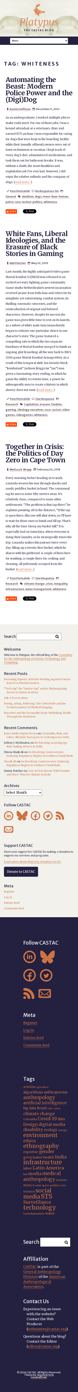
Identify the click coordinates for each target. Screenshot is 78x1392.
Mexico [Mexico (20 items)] (28, 1185)
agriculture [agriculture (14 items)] (42, 1087)
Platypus (39, 22)
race (18, 201)
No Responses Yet (47, 191)
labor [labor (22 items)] (27, 1168)
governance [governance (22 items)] (32, 1157)
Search (10, 636)
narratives (37, 409)
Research (12, 404)
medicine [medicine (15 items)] (61, 1180)
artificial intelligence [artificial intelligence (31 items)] (45, 1102)
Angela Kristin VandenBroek (42, 1376)
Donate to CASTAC (21, 872)
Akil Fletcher (18, 263)
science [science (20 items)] (29, 1191)
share (13, 211)
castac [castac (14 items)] (57, 1108)
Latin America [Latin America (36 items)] (48, 1168)
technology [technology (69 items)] (39, 1207)
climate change (34, 583)
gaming (11, 409)
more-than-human (55, 196)
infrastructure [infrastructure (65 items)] (42, 1162)
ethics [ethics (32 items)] (29, 1140)
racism (56, 409)
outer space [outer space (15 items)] (42, 1185)
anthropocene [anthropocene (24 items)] (56, 1092)
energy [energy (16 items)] (62, 1130)
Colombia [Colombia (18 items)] (30, 1119)
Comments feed (14, 908)
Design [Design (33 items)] (30, 1124)
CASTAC (30, 1267)
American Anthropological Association (44, 1281)
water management (38, 589)
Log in (8, 897)
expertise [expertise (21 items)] (30, 1152)
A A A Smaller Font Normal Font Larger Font (39, 41)
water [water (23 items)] (50, 1213)
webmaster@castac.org (47, 1329)
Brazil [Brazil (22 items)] (42, 1108)
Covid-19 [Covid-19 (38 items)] (47, 1118)
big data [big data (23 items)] (29, 1108)
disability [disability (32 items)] (33, 1129)
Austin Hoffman (20, 109)
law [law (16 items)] (25, 1174)
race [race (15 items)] (63, 1185)
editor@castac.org (43, 1346)
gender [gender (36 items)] (46, 1151)
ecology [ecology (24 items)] (50, 1130)
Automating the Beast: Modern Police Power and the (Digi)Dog (39, 90)
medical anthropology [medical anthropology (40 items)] (42, 1176)
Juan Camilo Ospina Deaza (20, 733)
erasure (45, 404)
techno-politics (32, 201)
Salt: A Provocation (15, 697)
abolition (28, 196)
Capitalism (31, 404)
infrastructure (15, 589)
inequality (60, 583)
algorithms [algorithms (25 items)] (33, 1092)
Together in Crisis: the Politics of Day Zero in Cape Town (35, 453)
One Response (44, 398)
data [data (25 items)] (61, 1119)
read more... (23, 182)
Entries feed (11, 902)
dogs (38, 196)
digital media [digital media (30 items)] (52, 1124)
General (11, 196)
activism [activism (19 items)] (29, 1087)
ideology (23, 409)
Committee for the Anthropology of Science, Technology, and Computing (38, 658)
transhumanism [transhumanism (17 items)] (34, 1213)
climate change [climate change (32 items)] (39, 1113)
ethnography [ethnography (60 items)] (41, 1145)
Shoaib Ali (10, 761)
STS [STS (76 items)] (46, 1196)
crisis (49, 583)
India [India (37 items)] (61, 1157)
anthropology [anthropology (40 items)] (39, 1097)
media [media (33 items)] (35, 1173)
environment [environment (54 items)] (40, 1135)
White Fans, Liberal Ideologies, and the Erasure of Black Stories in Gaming (37, 244)
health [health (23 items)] (48, 1157)
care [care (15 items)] (50, 1108)
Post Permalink (20, 191)
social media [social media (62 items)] (37, 1193)
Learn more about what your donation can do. (32, 861)
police (10, 201)
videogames (24, 414)
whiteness (50, 201)
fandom (56, 404)
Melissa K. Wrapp (21, 469)
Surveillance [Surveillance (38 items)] (37, 1202)
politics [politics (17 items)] (55, 1185)
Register (9, 891)
